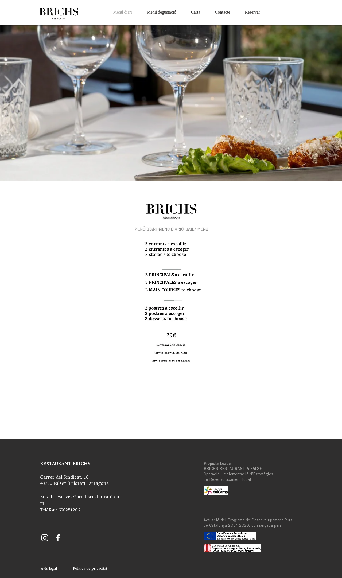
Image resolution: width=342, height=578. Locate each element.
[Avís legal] (48, 569)
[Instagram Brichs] (44, 537)
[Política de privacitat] (90, 569)
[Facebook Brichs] (58, 537)
